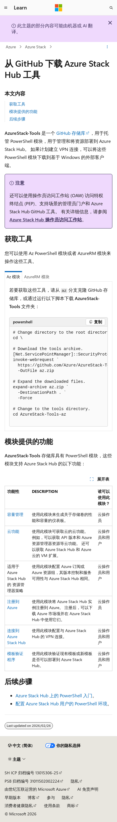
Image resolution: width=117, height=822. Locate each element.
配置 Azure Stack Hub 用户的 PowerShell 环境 (61, 703)
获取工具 (17, 104)
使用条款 (52, 805)
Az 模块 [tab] (13, 276)
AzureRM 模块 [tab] (36, 276)
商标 (71, 805)
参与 (51, 797)
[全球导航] (5, 8)
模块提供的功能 (23, 111)
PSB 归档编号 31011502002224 (32, 781)
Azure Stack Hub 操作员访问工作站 (45, 219)
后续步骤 (17, 119)
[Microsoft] (58, 7)
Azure (11, 46)
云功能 (13, 531)
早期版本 (13, 797)
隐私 (75, 781)
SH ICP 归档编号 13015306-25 (31, 772)
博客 (32, 797)
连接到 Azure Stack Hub (16, 636)
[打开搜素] (111, 8)
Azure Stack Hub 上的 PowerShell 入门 (54, 695)
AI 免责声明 (87, 789)
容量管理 (15, 514)
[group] (58, 377)
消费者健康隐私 (19, 805)
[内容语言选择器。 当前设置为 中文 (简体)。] (20, 745)
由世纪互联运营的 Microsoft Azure (35, 789)
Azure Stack (35, 46)
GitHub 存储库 (70, 133)
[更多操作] (107, 46)
